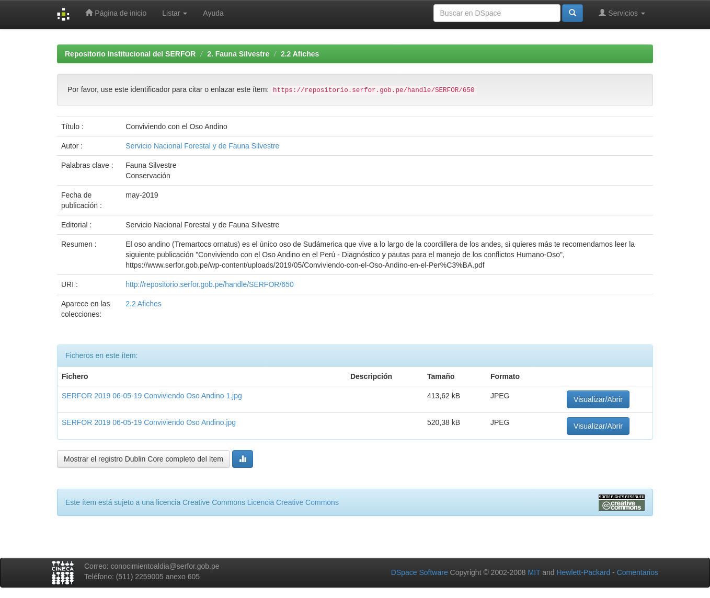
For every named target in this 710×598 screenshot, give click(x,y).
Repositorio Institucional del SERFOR (130, 54)
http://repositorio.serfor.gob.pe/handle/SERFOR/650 (209, 284)
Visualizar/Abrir (598, 399)
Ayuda (213, 13)
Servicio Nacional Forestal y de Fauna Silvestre (202, 146)
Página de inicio (115, 12)
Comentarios (637, 572)
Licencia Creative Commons (293, 502)
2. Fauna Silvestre (238, 54)
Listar (174, 13)
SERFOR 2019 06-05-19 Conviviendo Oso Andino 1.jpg (152, 396)
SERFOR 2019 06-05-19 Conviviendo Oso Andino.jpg (149, 422)
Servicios (622, 12)
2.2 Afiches (300, 54)
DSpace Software (419, 572)
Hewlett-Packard (583, 572)
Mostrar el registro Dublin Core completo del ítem (143, 459)
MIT (534, 572)
